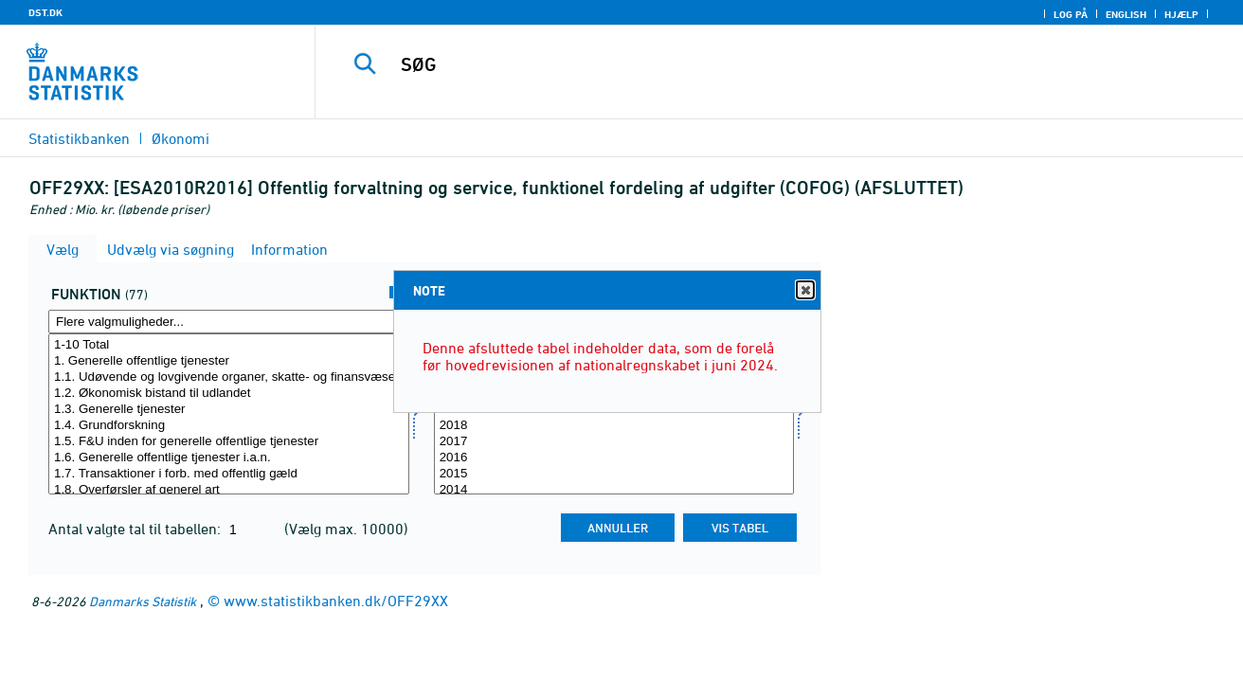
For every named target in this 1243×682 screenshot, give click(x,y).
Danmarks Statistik (142, 601)
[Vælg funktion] (228, 413)
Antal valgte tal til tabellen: (136, 528)
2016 (614, 458)
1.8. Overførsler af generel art (228, 490)
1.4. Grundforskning (228, 426)
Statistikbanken (79, 138)
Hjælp (1181, 14)
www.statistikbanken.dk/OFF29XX (336, 600)
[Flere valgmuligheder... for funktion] (228, 321)
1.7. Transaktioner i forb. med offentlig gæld (228, 474)
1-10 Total (228, 345)
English (1126, 14)
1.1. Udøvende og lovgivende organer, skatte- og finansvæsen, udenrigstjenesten (228, 377)
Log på (1071, 14)
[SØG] (759, 64)
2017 (614, 442)
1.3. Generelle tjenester (228, 410)
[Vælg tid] (614, 413)
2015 (614, 474)
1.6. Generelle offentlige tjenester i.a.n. (228, 458)
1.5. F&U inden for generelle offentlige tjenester (228, 442)
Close (804, 290)
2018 (614, 426)
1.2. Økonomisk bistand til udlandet (228, 394)
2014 (614, 490)
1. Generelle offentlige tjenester (228, 361)
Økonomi (180, 138)
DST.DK (45, 12)
